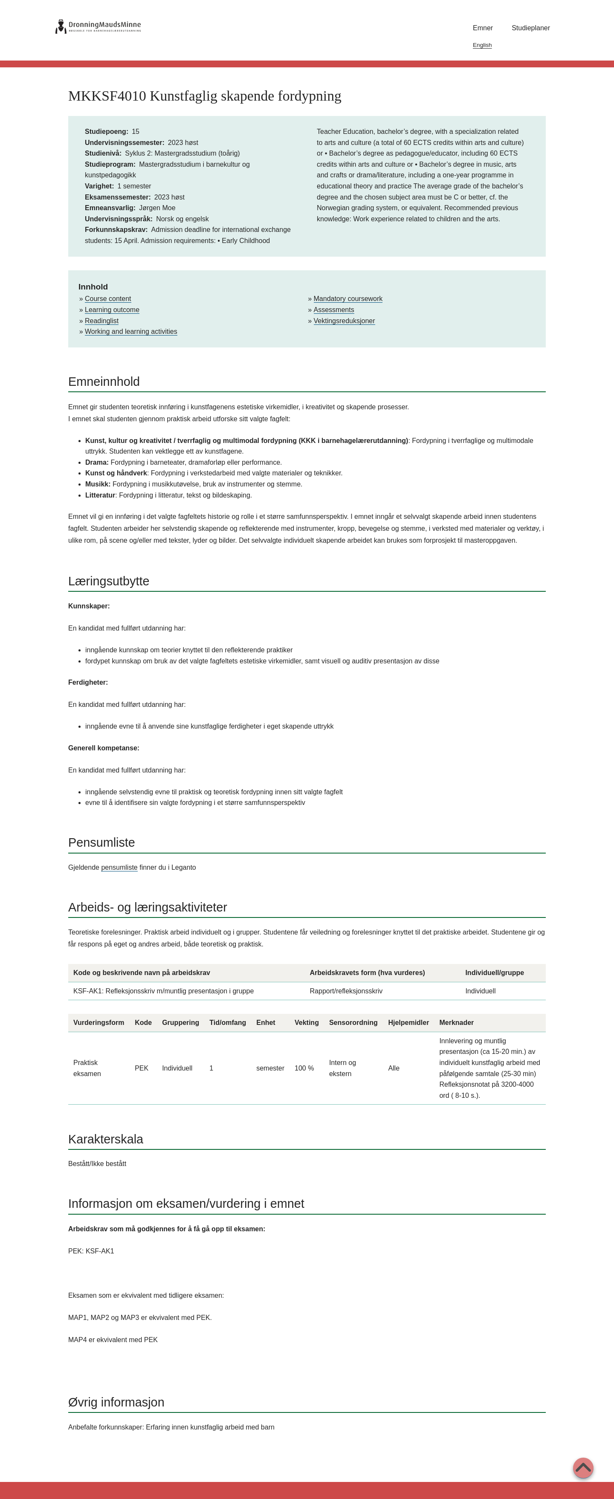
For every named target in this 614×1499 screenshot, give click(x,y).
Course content (108, 298)
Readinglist (102, 320)
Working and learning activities (131, 331)
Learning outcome (112, 309)
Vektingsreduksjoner (344, 320)
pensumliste (119, 867)
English (482, 45)
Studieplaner (531, 28)
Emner (483, 28)
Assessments (334, 309)
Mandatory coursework (348, 298)
